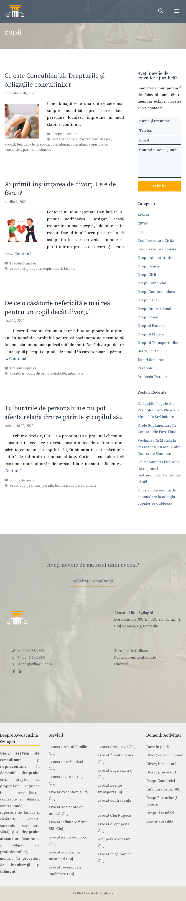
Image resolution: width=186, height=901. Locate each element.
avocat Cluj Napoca (114, 815)
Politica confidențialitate (135, 657)
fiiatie (103, 144)
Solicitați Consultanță (93, 581)
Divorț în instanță (161, 763)
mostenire (13, 150)
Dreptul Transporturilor (158, 342)
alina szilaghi (63, 139)
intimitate (75, 374)
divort (57, 269)
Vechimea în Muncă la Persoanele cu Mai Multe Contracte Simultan (159, 447)
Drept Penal (148, 317)
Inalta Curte (148, 351)
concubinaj (60, 144)
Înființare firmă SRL (163, 789)
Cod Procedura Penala (157, 249)
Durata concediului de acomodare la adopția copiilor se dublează (157, 497)
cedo (14, 485)
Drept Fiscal (148, 300)
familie (69, 269)
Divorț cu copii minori (164, 755)
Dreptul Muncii (151, 334)
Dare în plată (157, 746)
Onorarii (121, 664)
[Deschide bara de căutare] (161, 11)
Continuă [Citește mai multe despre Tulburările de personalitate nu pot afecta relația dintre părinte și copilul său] (13, 470)
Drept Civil (147, 274)
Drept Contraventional (157, 291)
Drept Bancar (149, 266)
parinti (47, 485)
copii (93, 144)
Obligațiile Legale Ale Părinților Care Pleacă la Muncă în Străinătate (158, 410)
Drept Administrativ (155, 257)
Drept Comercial (152, 283)
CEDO (143, 223)
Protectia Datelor (152, 376)
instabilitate (56, 374)
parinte (29, 150)
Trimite (159, 186)
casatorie (17, 374)
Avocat (143, 215)
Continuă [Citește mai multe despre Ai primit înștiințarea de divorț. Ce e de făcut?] (22, 254)
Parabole (145, 368)
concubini (79, 144)
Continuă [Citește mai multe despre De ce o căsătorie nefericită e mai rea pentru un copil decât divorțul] (17, 358)
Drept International (154, 308)
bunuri (22, 144)
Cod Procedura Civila (156, 240)
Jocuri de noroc (23, 480)
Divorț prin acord (161, 772)
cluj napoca (39, 144)
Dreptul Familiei (65, 134)
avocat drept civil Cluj (116, 746)
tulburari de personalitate (76, 485)
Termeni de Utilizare (132, 650)
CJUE (142, 232)
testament (44, 150)
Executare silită (159, 821)
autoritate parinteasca (93, 139)
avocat (10, 144)
